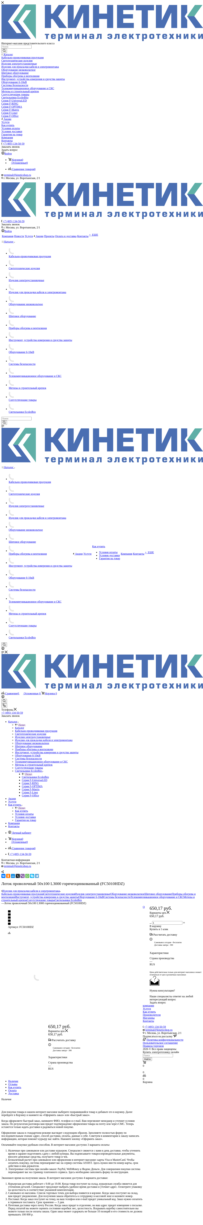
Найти (147, 1059)
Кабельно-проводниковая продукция (22, 894)
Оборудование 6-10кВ (91, 897)
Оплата (12, 1090)
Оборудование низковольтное (127, 894)
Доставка (13, 1093)
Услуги (147, 1008)
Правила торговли (153, 1045)
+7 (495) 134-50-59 (13, 143)
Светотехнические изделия (59, 894)
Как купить (21, 810)
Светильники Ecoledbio (35, 777)
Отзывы (12, 1084)
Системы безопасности (117, 897)
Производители (152, 1014)
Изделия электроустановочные (92, 894)
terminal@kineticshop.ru (17, 175)
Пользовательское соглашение (160, 1042)
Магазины (149, 1017)
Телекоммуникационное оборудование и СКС (157, 897)
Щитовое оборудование (158, 894)
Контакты (148, 1021)
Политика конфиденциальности (165, 1039)
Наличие (13, 1081)
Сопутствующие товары (41, 900)
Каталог (19, 727)
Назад (20, 724)
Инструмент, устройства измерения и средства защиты (46, 897)
